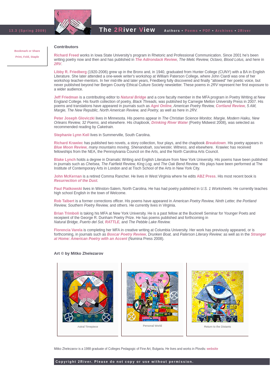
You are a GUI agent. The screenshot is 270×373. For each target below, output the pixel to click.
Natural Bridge (133, 97)
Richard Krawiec (68, 143)
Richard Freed (66, 55)
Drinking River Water (170, 122)
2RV (57, 64)
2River (244, 30)
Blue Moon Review (70, 147)
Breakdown (216, 143)
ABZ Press (206, 176)
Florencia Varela (68, 230)
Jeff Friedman (66, 97)
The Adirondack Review (156, 59)
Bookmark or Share (27, 50)
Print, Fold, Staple (27, 56)
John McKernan (68, 176)
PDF (207, 30)
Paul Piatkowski (68, 188)
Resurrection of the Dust (75, 180)
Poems (191, 30)
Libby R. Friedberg (70, 72)
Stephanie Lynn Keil (71, 135)
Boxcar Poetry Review (126, 234)
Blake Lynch (65, 159)
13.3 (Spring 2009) (28, 30)
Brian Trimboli (66, 213)
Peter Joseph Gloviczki (74, 118)
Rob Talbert (64, 201)
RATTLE (112, 222)
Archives (224, 30)
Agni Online (161, 106)
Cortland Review (230, 106)
